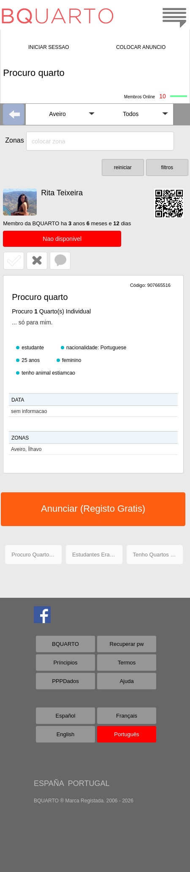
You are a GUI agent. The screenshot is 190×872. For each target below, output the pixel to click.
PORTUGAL (89, 783)
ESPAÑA (49, 783)
